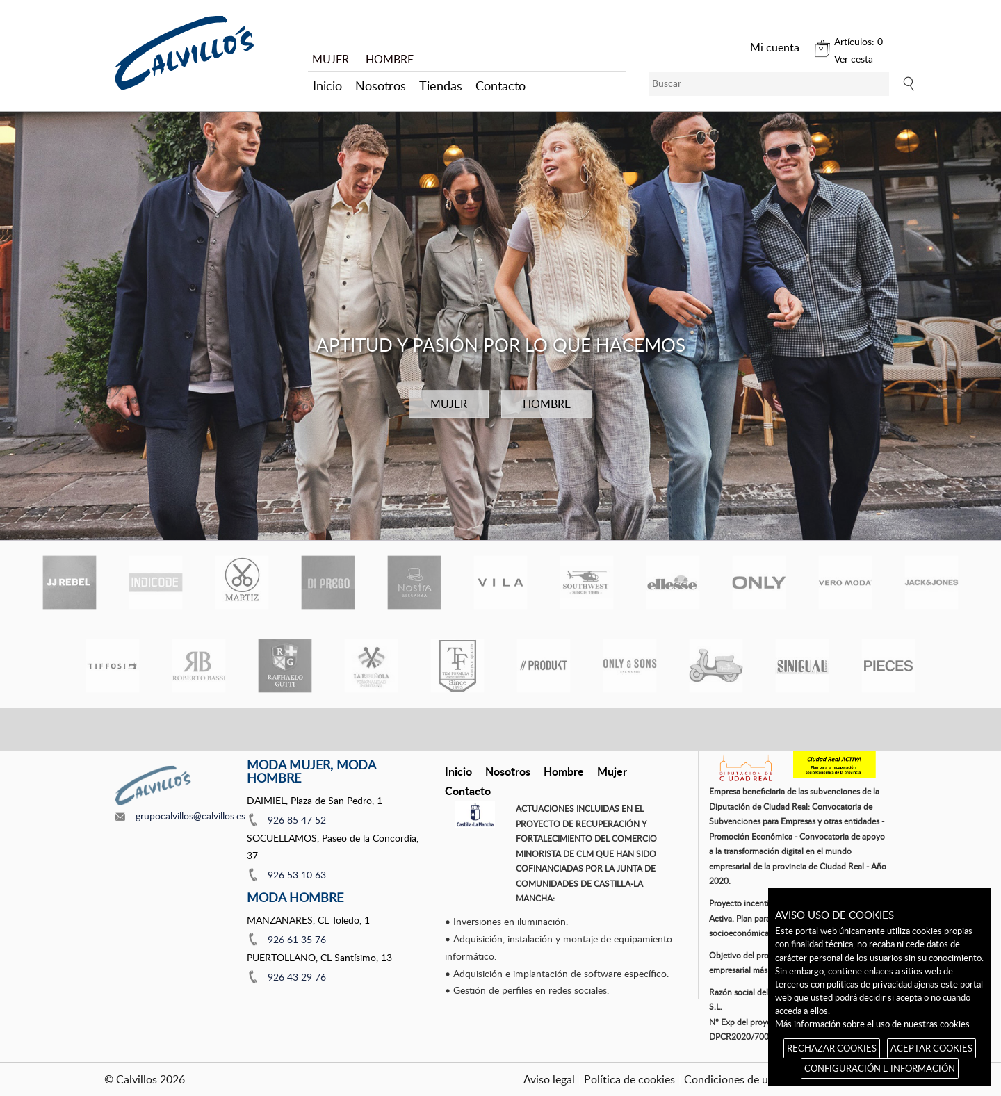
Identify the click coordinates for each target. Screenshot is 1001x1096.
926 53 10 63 (297, 874)
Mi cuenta (774, 47)
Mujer (612, 771)
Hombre (564, 771)
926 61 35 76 (297, 939)
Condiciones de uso (731, 1079)
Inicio (327, 85)
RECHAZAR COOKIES (832, 1048)
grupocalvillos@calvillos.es (190, 815)
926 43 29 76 (297, 976)
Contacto (500, 85)
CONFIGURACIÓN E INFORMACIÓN (879, 1068)
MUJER (330, 59)
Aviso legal (549, 1079)
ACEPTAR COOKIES (931, 1048)
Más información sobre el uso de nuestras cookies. (873, 1023)
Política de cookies (629, 1079)
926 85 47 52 (297, 819)
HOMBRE (390, 59)
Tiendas (440, 85)
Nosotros (380, 85)
